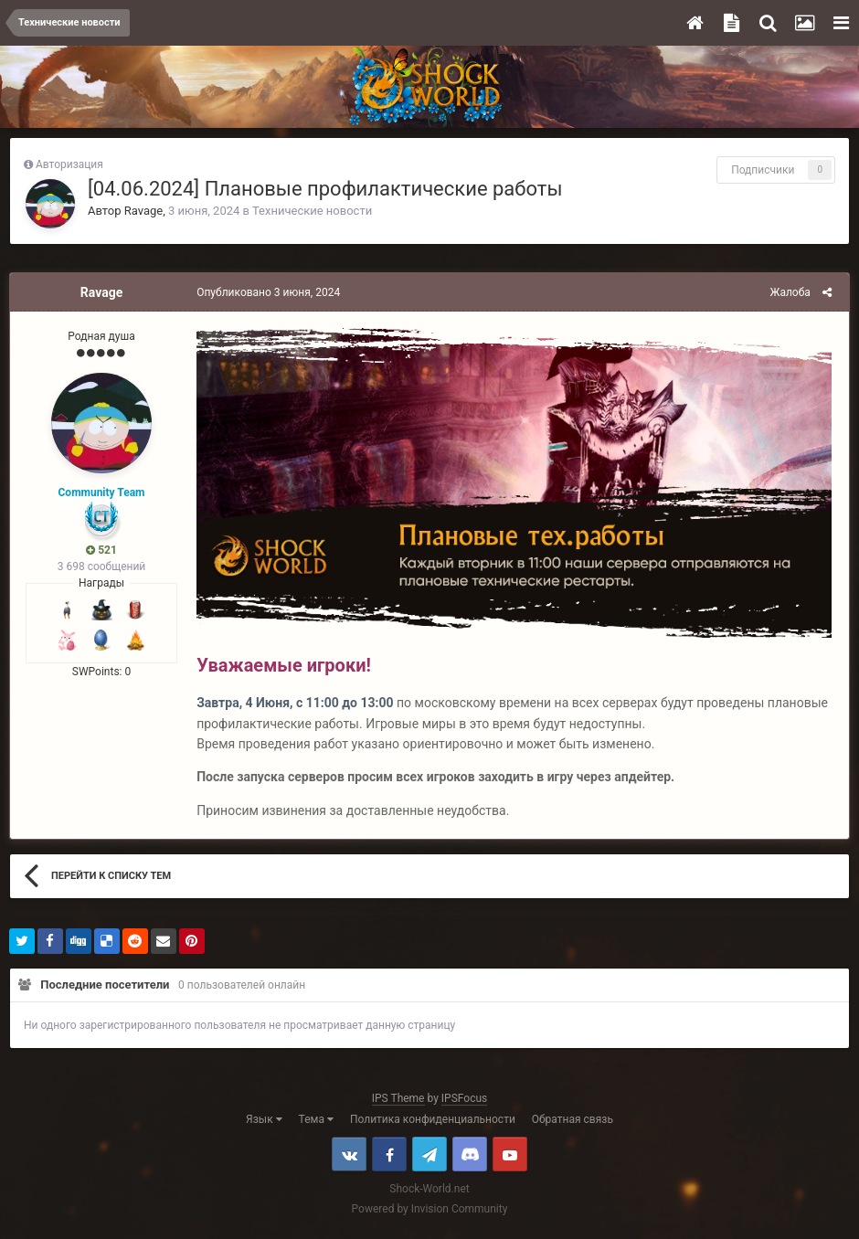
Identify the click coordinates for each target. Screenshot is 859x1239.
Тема (316, 1123)
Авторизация (69, 164)
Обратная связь (572, 1123)
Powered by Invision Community (430, 1212)
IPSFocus (464, 1102)
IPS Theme (398, 1102)
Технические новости (312, 210)
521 (101, 550)
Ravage (143, 210)
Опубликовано (264, 292)
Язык (264, 1123)
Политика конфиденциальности (432, 1123)
